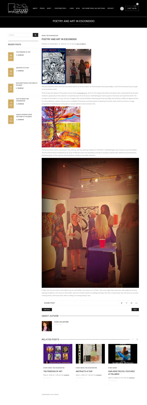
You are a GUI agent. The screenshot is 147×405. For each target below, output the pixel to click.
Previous (47, 309)
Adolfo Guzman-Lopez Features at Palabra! (24, 115)
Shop (49, 8)
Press (42, 8)
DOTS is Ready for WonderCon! (22, 100)
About (35, 8)
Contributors (60, 8)
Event (45, 368)
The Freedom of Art (52, 371)
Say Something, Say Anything (93, 8)
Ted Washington (52, 35)
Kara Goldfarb (81, 44)
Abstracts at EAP (84, 371)
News (66, 24)
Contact (110, 8)
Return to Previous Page (130, 22)
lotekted (66, 375)
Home (60, 24)
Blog (78, 8)
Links (72, 8)
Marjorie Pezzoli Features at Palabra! (27, 84)
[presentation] (132, 339)
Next (135, 309)
